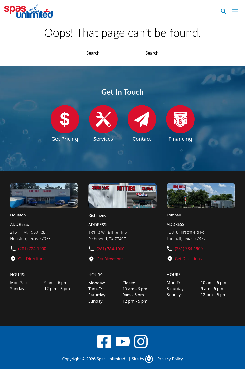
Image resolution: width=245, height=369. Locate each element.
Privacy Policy (168, 359)
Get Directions (31, 258)
